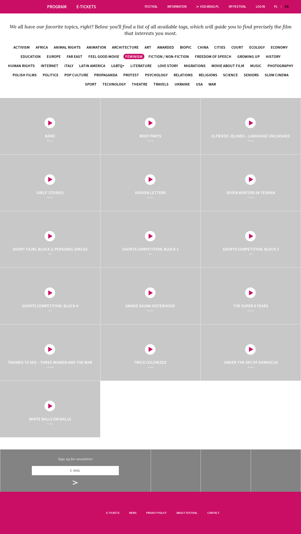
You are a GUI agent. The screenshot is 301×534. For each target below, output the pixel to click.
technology (114, 84)
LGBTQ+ (117, 65)
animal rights (67, 47)
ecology (257, 47)
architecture (125, 47)
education (31, 56)
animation (96, 47)
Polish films (24, 74)
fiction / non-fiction (168, 56)
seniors (251, 74)
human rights (21, 65)
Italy (68, 65)
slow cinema (277, 74)
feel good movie (103, 56)
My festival (237, 6)
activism (21, 47)
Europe (54, 56)
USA (199, 84)
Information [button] (177, 6)
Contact (213, 513)
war (212, 84)
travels (161, 84)
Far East (74, 56)
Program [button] (57, 6)
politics (50, 74)
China (203, 47)
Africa (42, 47)
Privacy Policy (156, 513)
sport (91, 84)
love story (168, 65)
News (132, 513)
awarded (165, 47)
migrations (195, 65)
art (148, 47)
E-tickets (112, 513)
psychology (156, 74)
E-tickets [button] (86, 6)
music (255, 65)
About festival (187, 513)
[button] (292, 6)
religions (208, 74)
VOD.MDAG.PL (207, 6)
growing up (248, 56)
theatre (139, 84)
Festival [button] (151, 6)
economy (279, 47)
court (237, 47)
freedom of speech (213, 56)
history (273, 56)
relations (183, 74)
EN (287, 6)
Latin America (92, 65)
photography (280, 65)
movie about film (227, 65)
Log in (260, 6)
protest (131, 74)
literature (141, 65)
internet (49, 65)
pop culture (76, 74)
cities (219, 47)
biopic (186, 47)
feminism (134, 56)
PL (276, 6)
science (230, 74)
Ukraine (182, 84)
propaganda (105, 74)
